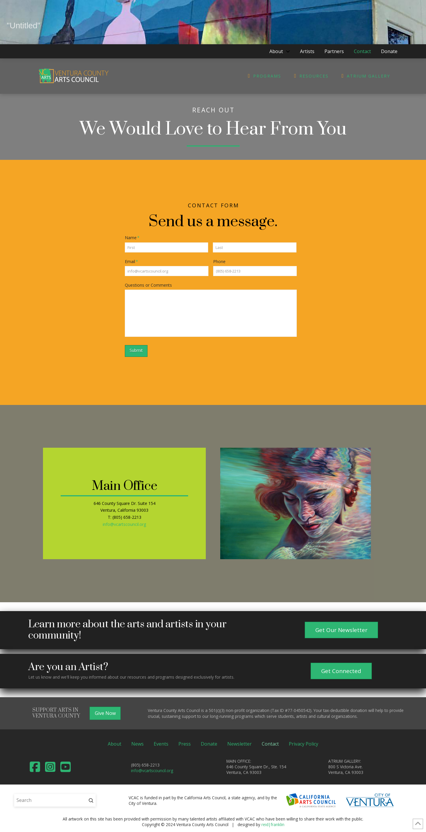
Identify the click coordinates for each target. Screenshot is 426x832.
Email (131, 261)
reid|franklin (272, 824)
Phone (219, 261)
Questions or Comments (148, 285)
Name (132, 237)
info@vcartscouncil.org (124, 524)
